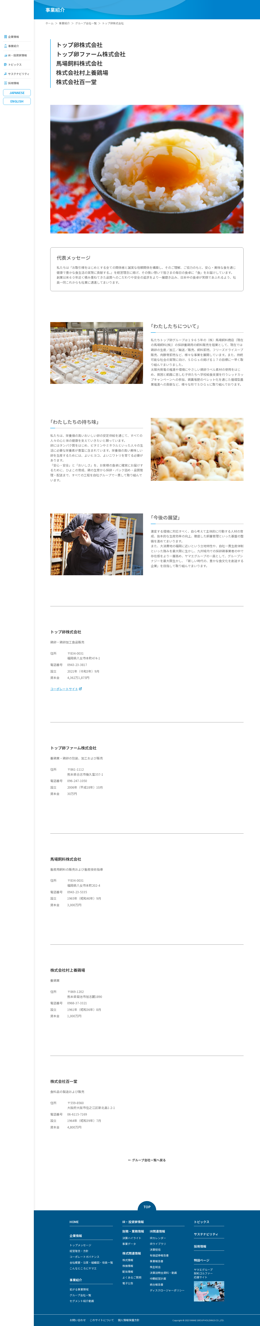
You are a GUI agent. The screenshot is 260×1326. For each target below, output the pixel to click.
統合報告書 (156, 1284)
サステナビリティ (19, 74)
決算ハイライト (131, 1238)
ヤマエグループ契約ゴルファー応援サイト (203, 1273)
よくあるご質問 (131, 1277)
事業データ (129, 1244)
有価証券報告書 (159, 1255)
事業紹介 (13, 46)
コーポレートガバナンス (84, 1257)
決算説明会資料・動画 (163, 1273)
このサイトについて (102, 1320)
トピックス (15, 64)
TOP (147, 1206)
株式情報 (127, 1260)
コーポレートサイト (64, 688)
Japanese (17, 92)
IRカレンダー (158, 1238)
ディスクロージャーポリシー (167, 1290)
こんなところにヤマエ (83, 1268)
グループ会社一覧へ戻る (149, 1160)
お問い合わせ (78, 1320)
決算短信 (155, 1249)
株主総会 (155, 1267)
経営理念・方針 (79, 1251)
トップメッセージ (80, 1245)
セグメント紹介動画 (82, 1301)
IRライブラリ (158, 1244)
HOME (74, 1221)
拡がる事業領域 (79, 1289)
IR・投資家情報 (17, 55)
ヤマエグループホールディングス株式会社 (17, 13)
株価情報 (127, 1266)
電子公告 (127, 1283)
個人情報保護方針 (129, 1320)
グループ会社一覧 (86, 23)
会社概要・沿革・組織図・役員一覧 (91, 1262)
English (17, 101)
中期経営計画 (158, 1278)
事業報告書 (156, 1261)
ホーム (49, 23)
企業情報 (13, 37)
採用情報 (13, 83)
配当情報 (127, 1271)
